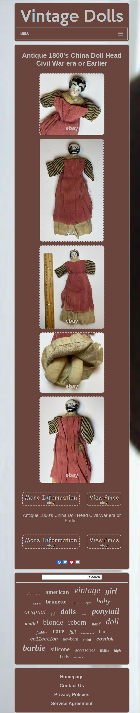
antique (79, 657)
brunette (56, 601)
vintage (87, 590)
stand (96, 624)
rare (58, 631)
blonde (53, 622)
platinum (33, 593)
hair (103, 632)
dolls (68, 611)
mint (87, 639)
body (64, 656)
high (117, 650)
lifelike (104, 650)
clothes (37, 603)
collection (44, 639)
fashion (42, 633)
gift (53, 613)
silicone (60, 649)
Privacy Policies (71, 694)
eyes (88, 603)
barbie (34, 647)
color (84, 614)
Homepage (71, 676)
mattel (31, 623)
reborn (77, 622)
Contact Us (72, 685)
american (57, 592)
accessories (85, 650)
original (35, 611)
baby (103, 601)
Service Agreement (71, 703)
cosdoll (105, 639)
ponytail (105, 610)
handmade (87, 633)
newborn (70, 639)
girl (111, 590)
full (72, 632)
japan (76, 602)
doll (112, 621)
